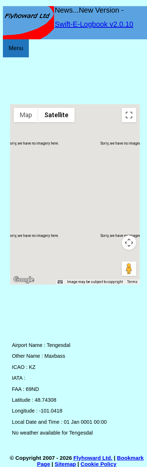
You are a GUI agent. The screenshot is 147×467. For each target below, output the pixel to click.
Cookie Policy (99, 464)
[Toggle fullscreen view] (129, 115)
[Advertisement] (75, 81)
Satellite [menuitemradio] (56, 115)
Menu (16, 48)
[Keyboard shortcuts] (60, 282)
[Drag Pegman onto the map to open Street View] (129, 268)
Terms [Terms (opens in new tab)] (132, 282)
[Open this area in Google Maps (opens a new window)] (24, 280)
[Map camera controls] (129, 242)
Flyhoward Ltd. (93, 458)
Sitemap (65, 464)
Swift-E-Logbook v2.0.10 (94, 24)
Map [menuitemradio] (26, 115)
